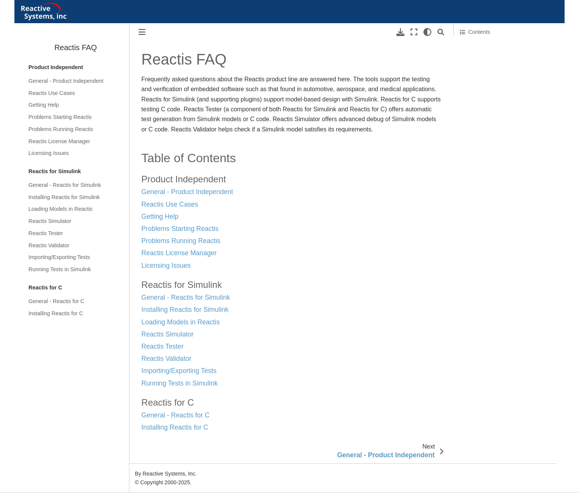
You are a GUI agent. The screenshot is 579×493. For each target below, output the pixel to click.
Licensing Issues (48, 153)
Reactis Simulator (49, 221)
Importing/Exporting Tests (59, 257)
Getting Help (43, 105)
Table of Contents (483, 46)
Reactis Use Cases (51, 93)
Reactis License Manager (59, 141)
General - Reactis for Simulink (64, 185)
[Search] (440, 32)
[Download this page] (400, 32)
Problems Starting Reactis (59, 117)
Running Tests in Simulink (59, 269)
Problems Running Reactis (60, 129)
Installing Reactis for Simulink (64, 197)
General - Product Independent (66, 81)
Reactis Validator (48, 245)
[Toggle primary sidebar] (141, 32)
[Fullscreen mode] (414, 32)
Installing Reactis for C (55, 313)
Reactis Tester (45, 233)
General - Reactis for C (56, 301)
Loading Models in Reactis (60, 209)
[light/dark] (427, 32)
